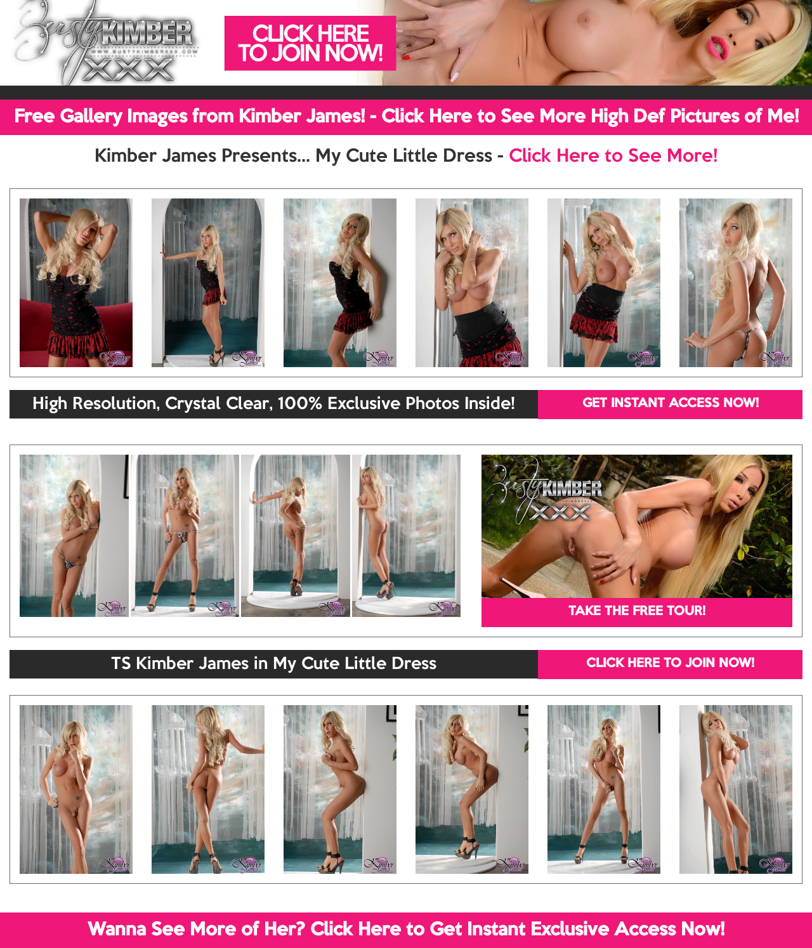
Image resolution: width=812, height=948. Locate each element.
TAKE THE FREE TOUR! (636, 612)
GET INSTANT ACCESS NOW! (670, 404)
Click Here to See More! (613, 156)
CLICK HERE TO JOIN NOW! (670, 664)
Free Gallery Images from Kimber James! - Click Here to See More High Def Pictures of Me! (406, 117)
